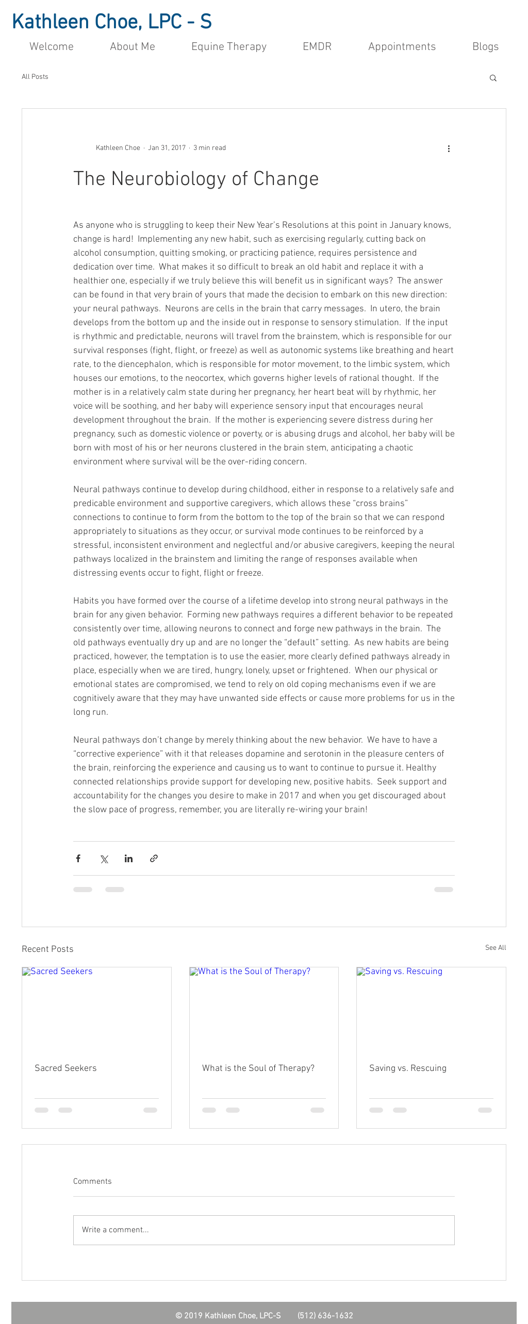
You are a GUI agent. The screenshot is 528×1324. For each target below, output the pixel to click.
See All (495, 948)
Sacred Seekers (66, 1068)
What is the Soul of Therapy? (258, 1068)
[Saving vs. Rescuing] (431, 1009)
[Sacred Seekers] (96, 1009)
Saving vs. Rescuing (408, 1068)
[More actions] (448, 148)
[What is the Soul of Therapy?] (264, 1009)
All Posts (35, 77)
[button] (493, 77)
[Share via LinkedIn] (129, 858)
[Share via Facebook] (78, 858)
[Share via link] (154, 858)
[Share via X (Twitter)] (103, 858)
